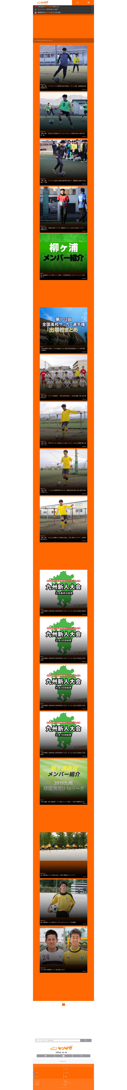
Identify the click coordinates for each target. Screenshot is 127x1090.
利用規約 (37, 1084)
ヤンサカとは (37, 1081)
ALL (37, 1069)
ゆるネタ (67, 1072)
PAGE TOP (63, 1061)
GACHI (66, 1069)
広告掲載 (65, 1081)
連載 (66, 1076)
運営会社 (65, 1084)
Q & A (37, 1076)
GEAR (37, 1072)
